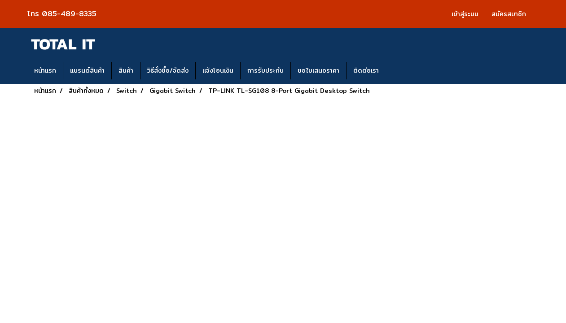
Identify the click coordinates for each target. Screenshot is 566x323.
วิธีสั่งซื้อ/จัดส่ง (168, 70)
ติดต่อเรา (366, 70)
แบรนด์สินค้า (87, 70)
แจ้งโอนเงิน (217, 70)
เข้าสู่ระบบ (465, 14)
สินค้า (125, 70)
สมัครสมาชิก (508, 14)
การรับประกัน (265, 70)
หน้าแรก (45, 70)
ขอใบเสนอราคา (318, 70)
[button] (393, 70)
